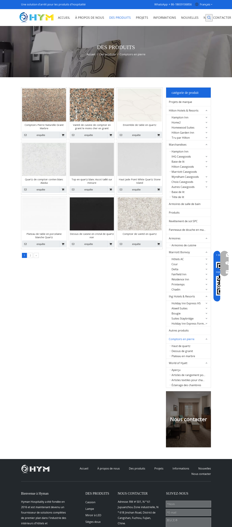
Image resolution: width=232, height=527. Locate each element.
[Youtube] (131, 4)
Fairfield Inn (179, 274)
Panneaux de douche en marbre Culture (190, 230)
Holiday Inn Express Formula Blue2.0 (191, 323)
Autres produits (179, 330)
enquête (33, 135)
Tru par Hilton (181, 138)
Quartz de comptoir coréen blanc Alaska (44, 181)
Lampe (89, 509)
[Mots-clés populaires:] (209, 17)
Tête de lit (178, 197)
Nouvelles (204, 468)
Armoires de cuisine (184, 245)
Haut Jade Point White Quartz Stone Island (140, 181)
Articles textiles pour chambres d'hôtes (191, 380)
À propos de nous (108, 468)
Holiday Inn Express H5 (186, 303)
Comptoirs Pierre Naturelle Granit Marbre (44, 126)
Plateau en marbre (183, 356)
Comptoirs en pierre (181, 339)
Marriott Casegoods (184, 172)
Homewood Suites (183, 127)
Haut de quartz (181, 346)
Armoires (174, 238)
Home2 (176, 122)
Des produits (137, 468)
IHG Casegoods (181, 156)
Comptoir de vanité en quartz (140, 233)
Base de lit (178, 161)
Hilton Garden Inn (183, 132)
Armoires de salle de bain (184, 204)
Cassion (90, 502)
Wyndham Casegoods (185, 177)
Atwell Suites (180, 308)
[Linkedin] (124, 4)
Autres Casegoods (183, 187)
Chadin (176, 289)
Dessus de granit (182, 351)
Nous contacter (201, 474)
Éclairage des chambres (186, 385)
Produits (174, 212)
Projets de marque (180, 102)
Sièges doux (93, 522)
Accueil (84, 468)
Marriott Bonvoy (179, 252)
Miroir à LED (93, 515)
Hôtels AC (178, 259)
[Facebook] (117, 4)
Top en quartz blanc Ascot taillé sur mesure (91, 181)
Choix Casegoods (182, 182)
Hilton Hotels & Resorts (183, 110)
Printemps (178, 284)
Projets (158, 468)
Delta (175, 269)
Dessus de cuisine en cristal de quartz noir (92, 235)
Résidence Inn (180, 279)
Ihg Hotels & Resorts (182, 296)
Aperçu (176, 370)
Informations (181, 468)
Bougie (176, 313)
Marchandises (178, 144)
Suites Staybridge (183, 318)
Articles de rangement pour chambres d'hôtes (191, 375)
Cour (175, 264)
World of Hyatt (178, 363)
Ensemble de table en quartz (139, 125)
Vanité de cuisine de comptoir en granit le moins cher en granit (92, 126)
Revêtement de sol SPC (183, 221)
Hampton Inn (180, 117)
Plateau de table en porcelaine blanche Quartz (44, 235)
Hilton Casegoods (183, 167)
